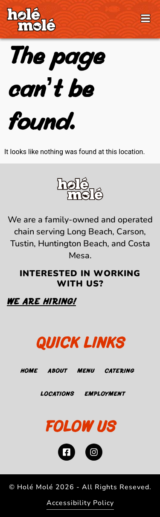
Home (29, 371)
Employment (104, 394)
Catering (119, 371)
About (57, 371)
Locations (57, 394)
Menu (85, 371)
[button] (145, 19)
